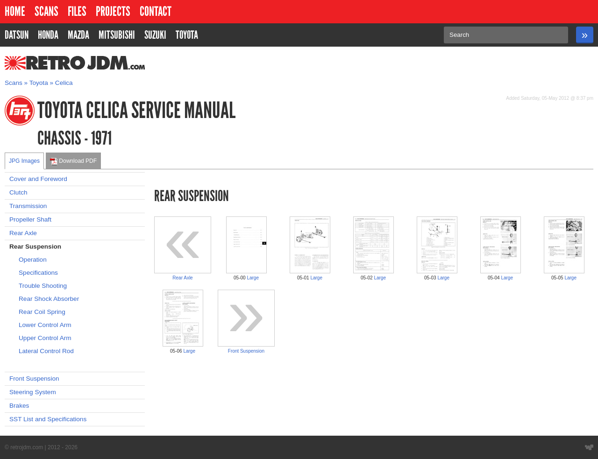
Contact (155, 11)
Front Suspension (34, 378)
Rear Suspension (35, 246)
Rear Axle (23, 233)
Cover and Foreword (38, 178)
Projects (113, 11)
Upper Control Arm (45, 337)
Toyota (38, 82)
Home (15, 11)
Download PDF (73, 161)
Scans (46, 11)
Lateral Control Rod (46, 351)
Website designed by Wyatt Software (589, 447)
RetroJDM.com (51, 63)
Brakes (19, 405)
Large (253, 277)
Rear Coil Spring (42, 311)
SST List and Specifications (47, 419)
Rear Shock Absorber (49, 298)
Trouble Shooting (43, 285)
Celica (64, 82)
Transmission (28, 205)
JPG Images (24, 161)
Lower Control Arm (45, 324)
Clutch (18, 192)
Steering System (32, 392)
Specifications (38, 272)
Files (77, 11)
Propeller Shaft (30, 219)
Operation (33, 259)
